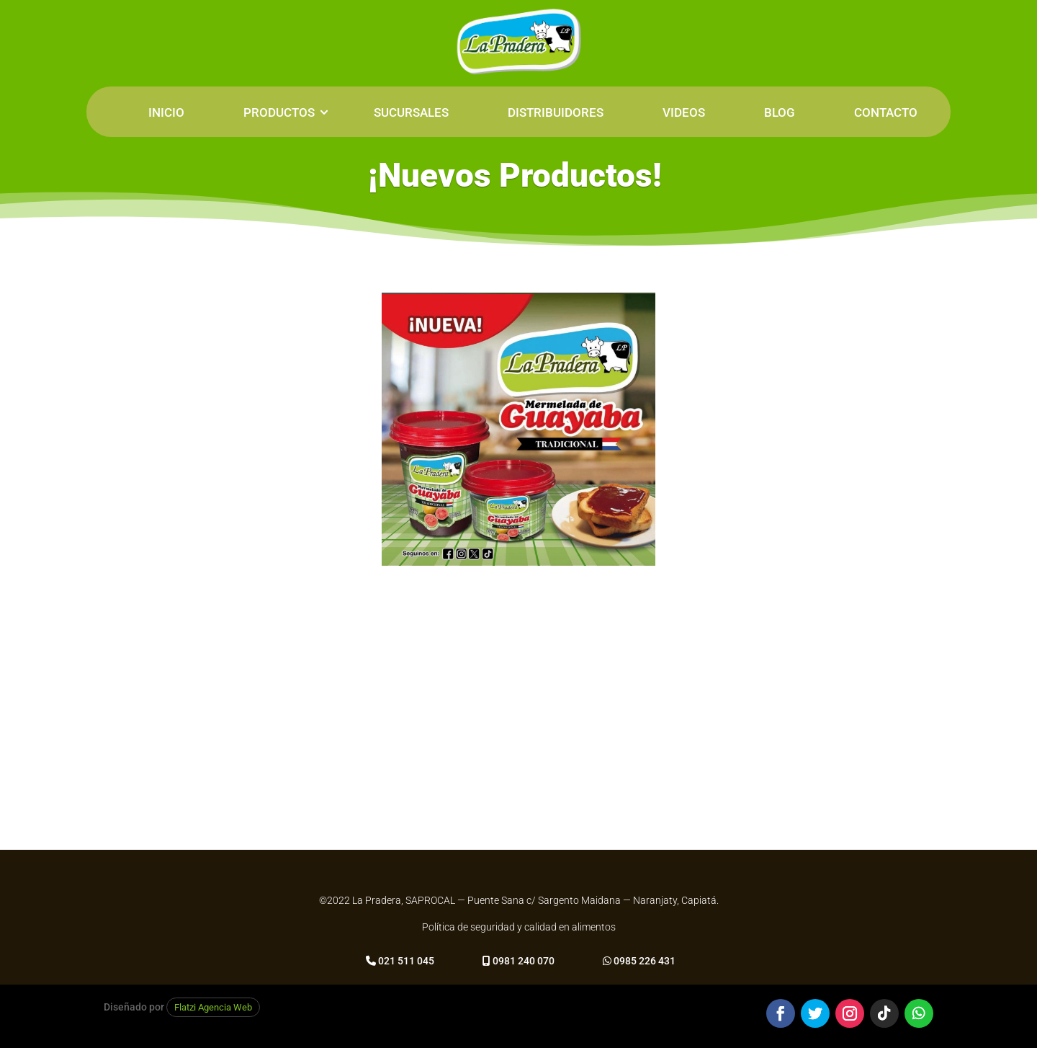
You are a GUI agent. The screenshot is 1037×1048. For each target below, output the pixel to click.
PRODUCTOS (279, 112)
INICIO (166, 112)
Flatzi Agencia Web (213, 1007)
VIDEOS (684, 112)
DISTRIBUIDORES (555, 112)
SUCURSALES (411, 112)
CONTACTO (885, 112)
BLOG (779, 112)
